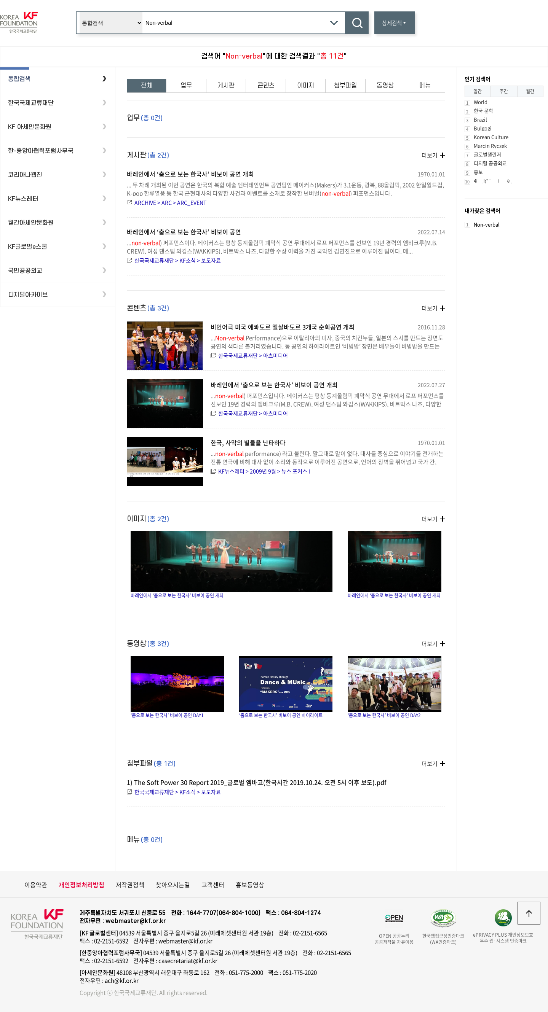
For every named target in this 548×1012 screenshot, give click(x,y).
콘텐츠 (266, 85)
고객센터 (212, 884)
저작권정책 (130, 884)
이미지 (305, 85)
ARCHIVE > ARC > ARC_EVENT (170, 202)
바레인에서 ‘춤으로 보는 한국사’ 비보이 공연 (184, 231)
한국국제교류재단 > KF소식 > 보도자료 (177, 260)
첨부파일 (345, 85)
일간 (477, 91)
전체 (146, 85)
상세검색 (394, 23)
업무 (186, 85)
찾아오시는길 (173, 884)
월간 (530, 91)
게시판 (226, 85)
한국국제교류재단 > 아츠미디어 (253, 355)
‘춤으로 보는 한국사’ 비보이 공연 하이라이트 (285, 687)
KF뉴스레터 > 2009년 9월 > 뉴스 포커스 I (264, 471)
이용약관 (35, 884)
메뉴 (425, 85)
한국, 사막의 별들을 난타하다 (248, 442)
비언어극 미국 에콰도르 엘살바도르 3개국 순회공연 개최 (283, 326)
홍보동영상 (250, 884)
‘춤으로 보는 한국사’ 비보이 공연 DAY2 (394, 687)
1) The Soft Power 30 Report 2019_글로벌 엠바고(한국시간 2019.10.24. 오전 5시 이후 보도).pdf (257, 782)
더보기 (430, 155)
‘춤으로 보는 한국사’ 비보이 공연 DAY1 (177, 687)
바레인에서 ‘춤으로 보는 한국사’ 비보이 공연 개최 (190, 173)
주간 (504, 91)
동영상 (385, 85)
